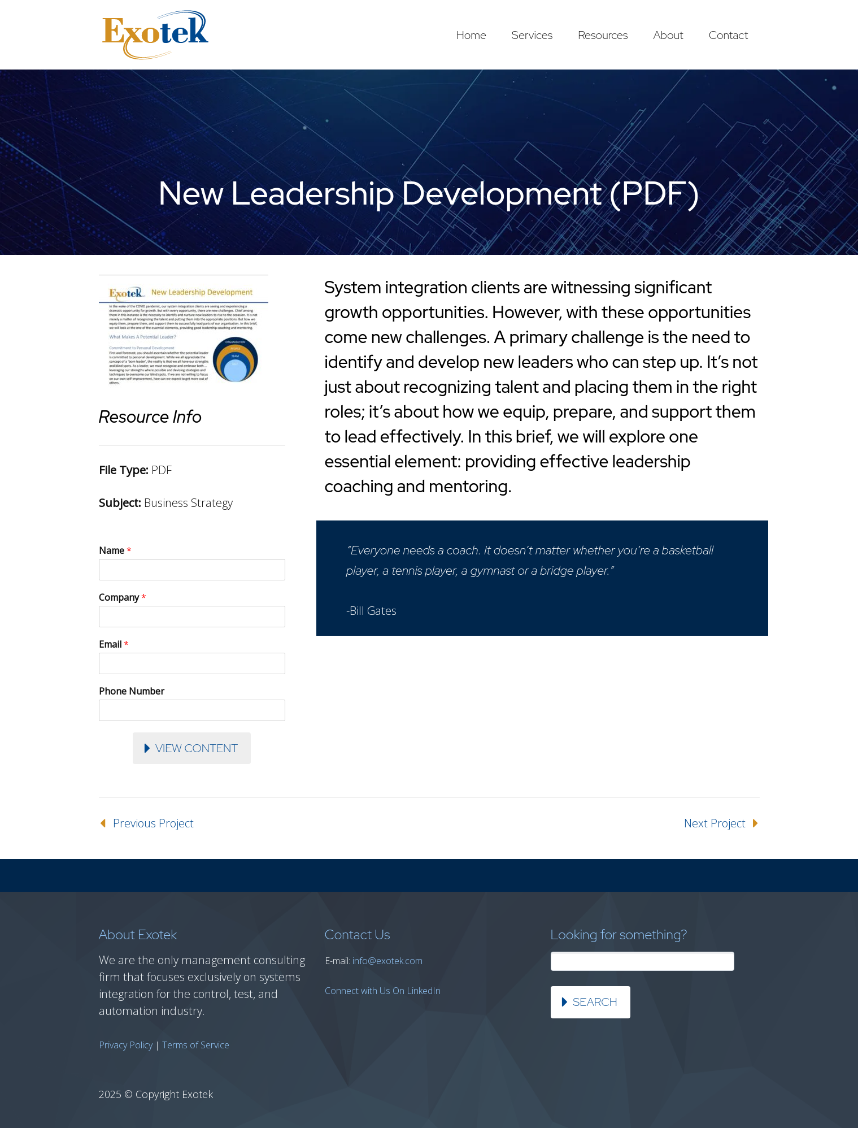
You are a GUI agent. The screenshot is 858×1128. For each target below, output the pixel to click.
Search (595, 1002)
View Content (196, 748)
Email (114, 644)
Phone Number (131, 691)
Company (122, 598)
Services (532, 35)
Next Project (715, 823)
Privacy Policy (126, 1045)
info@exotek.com (387, 961)
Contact (728, 35)
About (668, 35)
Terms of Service (195, 1045)
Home (471, 35)
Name (115, 551)
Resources (603, 35)
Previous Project (153, 823)
